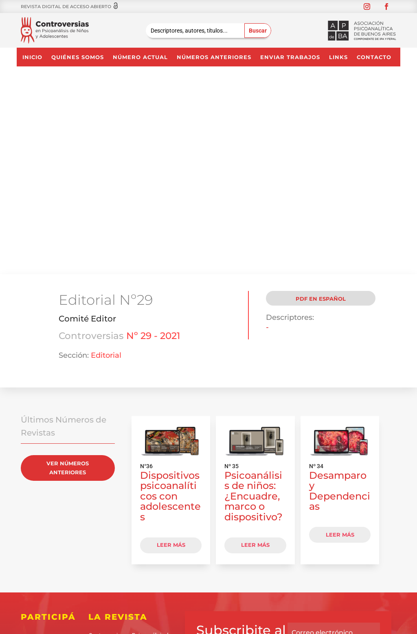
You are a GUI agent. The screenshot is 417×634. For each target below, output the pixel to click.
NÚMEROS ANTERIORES (214, 57)
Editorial (106, 165)
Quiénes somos (77, 57)
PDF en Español (321, 109)
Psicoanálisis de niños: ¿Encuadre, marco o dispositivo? (253, 306)
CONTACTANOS (122, 507)
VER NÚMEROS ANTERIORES (67, 278)
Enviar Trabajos (290, 57)
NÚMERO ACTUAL (140, 57)
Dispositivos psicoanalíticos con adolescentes (170, 306)
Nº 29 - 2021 (153, 146)
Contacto (374, 57)
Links (338, 57)
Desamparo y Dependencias (339, 301)
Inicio (32, 57)
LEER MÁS (171, 355)
